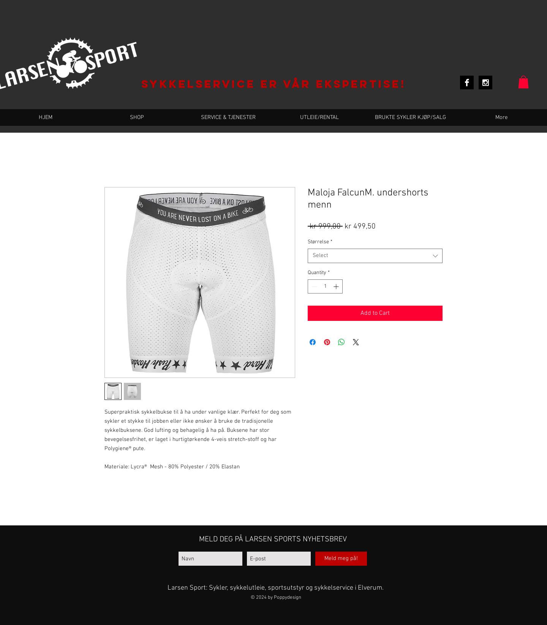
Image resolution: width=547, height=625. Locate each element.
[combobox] (375, 256)
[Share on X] (355, 342)
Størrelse (320, 242)
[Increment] (336, 286)
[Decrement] (313, 286)
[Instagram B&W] (485, 82)
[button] (523, 82)
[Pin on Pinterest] (327, 342)
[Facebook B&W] (467, 82)
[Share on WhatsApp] (341, 342)
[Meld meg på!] (341, 559)
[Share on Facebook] (312, 342)
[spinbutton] (325, 286)
